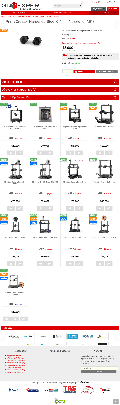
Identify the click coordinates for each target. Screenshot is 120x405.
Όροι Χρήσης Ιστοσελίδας (16, 370)
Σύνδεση (102, 2)
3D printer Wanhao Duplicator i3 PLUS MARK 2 (15, 127)
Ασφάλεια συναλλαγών (15, 372)
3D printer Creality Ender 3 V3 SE (104, 237)
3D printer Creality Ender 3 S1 (75, 237)
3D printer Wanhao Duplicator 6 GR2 (45, 127)
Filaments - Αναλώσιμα (63, 13)
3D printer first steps (14, 356)
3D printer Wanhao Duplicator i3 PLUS (75, 127)
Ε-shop (114, 8)
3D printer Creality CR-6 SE (104, 127)
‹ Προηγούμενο (3, 23)
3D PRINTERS (19, 13)
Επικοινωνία (86, 2)
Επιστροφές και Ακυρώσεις (16, 365)
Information (98, 9)
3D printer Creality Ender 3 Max (104, 182)
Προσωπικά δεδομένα (14, 367)
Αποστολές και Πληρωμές (16, 363)
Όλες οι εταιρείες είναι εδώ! (16, 360)
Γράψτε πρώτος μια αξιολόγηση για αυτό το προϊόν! (81, 43)
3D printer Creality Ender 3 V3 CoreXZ (15, 293)
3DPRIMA (73, 39)
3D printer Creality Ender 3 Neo (45, 237)
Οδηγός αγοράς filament (15, 358)
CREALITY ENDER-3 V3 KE (15, 237)
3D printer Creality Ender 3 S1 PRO (45, 182)
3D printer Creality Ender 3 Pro (74, 182)
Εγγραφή (95, 2)
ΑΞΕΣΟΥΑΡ (104, 13)
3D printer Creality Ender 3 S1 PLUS (15, 183)
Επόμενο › (116, 23)
